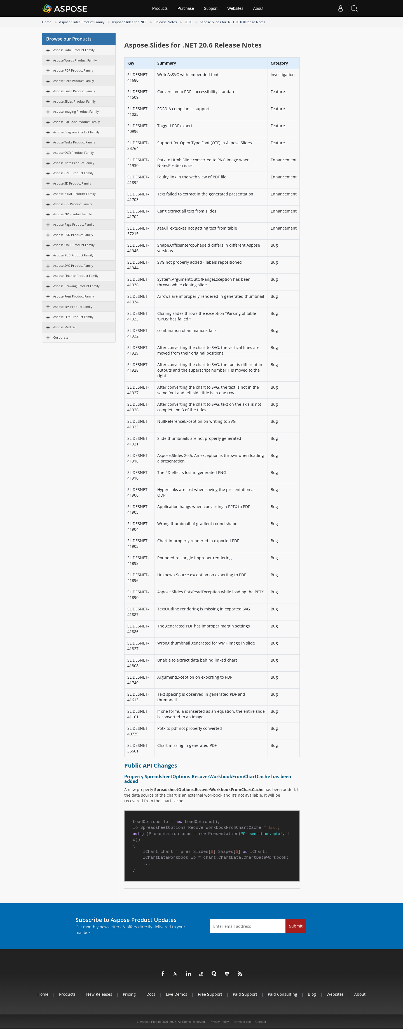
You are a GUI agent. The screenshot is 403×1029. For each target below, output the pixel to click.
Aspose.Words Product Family (75, 60)
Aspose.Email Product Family (74, 91)
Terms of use (242, 1021)
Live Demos (176, 994)
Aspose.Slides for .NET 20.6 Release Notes (232, 22)
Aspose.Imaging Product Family (76, 111)
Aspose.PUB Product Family (73, 255)
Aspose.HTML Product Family (74, 194)
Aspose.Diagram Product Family (76, 132)
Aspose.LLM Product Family (73, 317)
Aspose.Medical (64, 327)
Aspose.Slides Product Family (81, 22)
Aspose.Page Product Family (73, 224)
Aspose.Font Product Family (73, 296)
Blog (312, 994)
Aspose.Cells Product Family (73, 81)
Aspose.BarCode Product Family (76, 122)
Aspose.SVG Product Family (73, 265)
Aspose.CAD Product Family (73, 173)
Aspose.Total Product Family (74, 50)
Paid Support (245, 994)
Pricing (129, 994)
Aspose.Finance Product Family (76, 275)
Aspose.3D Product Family (72, 183)
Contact (260, 1021)
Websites (235, 8)
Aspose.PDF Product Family (73, 70)
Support (210, 8)
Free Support (210, 994)
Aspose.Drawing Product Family (76, 286)
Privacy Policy (219, 1021)
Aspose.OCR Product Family (73, 152)
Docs (150, 994)
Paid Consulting (282, 994)
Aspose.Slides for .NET (129, 22)
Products (160, 8)
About (258, 8)
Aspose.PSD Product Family (73, 235)
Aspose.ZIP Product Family (72, 214)
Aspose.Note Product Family (73, 163)
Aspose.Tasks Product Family (74, 142)
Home (46, 22)
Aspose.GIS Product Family (72, 204)
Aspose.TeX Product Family (72, 307)
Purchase (185, 8)
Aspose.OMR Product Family (74, 245)
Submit (296, 926)
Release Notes (165, 22)
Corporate (60, 337)
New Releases (99, 994)
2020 (188, 22)
